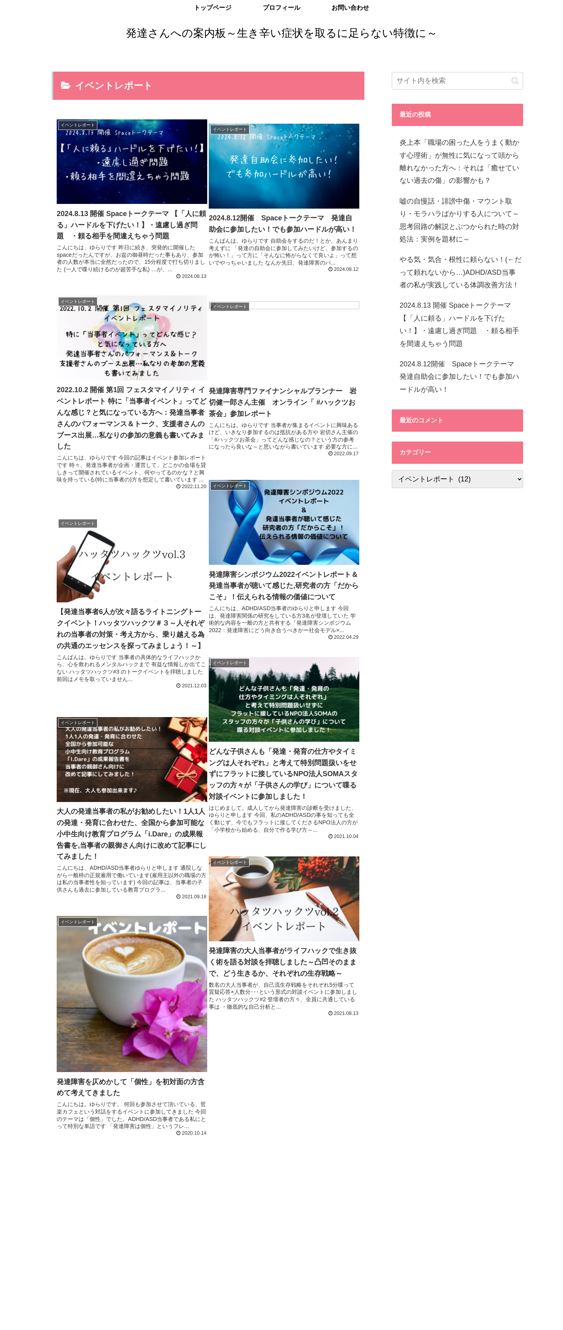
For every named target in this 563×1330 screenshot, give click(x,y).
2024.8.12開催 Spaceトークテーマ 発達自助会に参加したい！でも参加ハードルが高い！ (460, 376)
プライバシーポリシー (74, 1316)
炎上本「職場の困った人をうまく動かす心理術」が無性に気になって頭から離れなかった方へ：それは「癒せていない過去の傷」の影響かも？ (459, 161)
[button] (515, 80)
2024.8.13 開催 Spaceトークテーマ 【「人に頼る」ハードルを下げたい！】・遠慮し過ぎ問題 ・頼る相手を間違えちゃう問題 (459, 324)
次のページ (208, 1146)
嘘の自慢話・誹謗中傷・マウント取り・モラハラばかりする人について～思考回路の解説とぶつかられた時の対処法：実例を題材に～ (459, 220)
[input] (457, 81)
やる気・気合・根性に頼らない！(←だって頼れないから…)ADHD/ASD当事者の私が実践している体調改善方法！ (461, 272)
